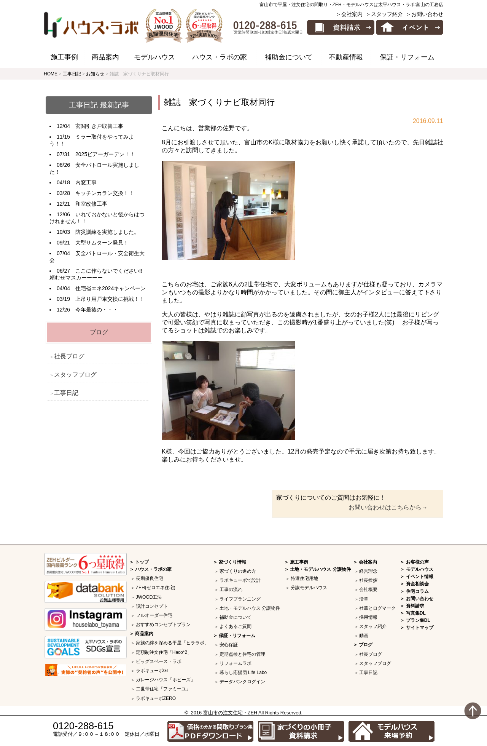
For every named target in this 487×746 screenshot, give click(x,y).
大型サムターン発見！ (102, 243)
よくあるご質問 (235, 626)
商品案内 (105, 57)
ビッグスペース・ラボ (158, 661)
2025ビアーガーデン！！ (105, 154)
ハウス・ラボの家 (219, 57)
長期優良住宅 (149, 578)
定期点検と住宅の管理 (242, 654)
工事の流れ (231, 589)
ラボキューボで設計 (240, 580)
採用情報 (368, 617)
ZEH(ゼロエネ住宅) (155, 587)
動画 (363, 635)
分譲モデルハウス (309, 587)
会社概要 (368, 589)
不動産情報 (346, 57)
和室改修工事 (91, 204)
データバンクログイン (242, 681)
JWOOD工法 (149, 597)
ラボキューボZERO (156, 698)
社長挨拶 (368, 580)
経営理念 (368, 571)
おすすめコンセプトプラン (163, 624)
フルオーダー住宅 (154, 615)
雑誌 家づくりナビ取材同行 (219, 102)
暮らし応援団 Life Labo (243, 672)
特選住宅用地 (304, 578)
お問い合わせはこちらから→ (388, 507)
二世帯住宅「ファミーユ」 (163, 689)
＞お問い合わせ (424, 14)
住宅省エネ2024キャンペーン (110, 288)
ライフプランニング (240, 599)
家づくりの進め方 (238, 571)
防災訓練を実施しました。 (107, 232)
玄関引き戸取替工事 (99, 126)
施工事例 (64, 57)
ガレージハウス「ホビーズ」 (165, 679)
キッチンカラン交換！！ (104, 193)
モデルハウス (154, 57)
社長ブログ (69, 356)
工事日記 (66, 393)
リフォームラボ (235, 663)
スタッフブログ (75, 374)
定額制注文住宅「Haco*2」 (164, 652)
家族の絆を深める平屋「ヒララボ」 (172, 642)
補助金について (289, 57)
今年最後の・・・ (96, 310)
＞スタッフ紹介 (384, 14)
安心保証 (229, 644)
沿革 (363, 599)
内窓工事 (86, 182)
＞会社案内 (349, 14)
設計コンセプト (152, 606)
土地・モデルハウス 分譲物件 (250, 608)
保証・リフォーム (407, 57)
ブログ (99, 332)
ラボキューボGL (152, 670)
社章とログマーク (377, 608)
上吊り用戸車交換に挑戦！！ (110, 299)
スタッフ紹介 (373, 626)
